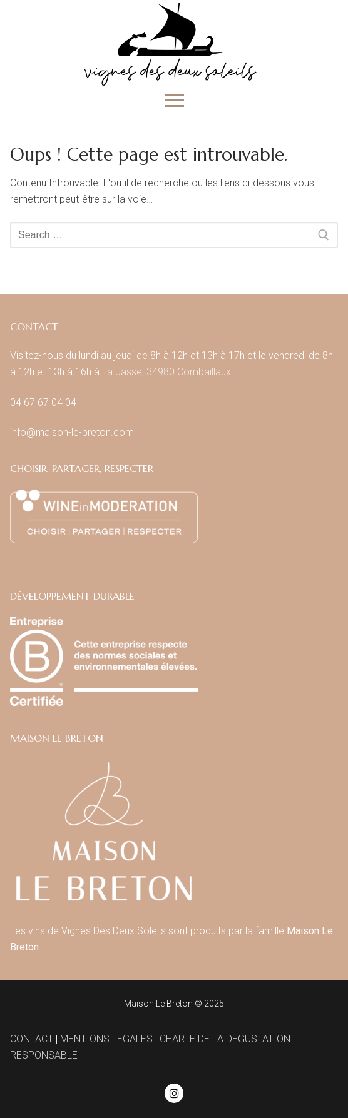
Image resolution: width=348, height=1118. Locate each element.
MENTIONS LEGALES (106, 1039)
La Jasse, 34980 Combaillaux (166, 372)
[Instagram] (174, 1093)
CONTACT (31, 1039)
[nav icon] (174, 101)
